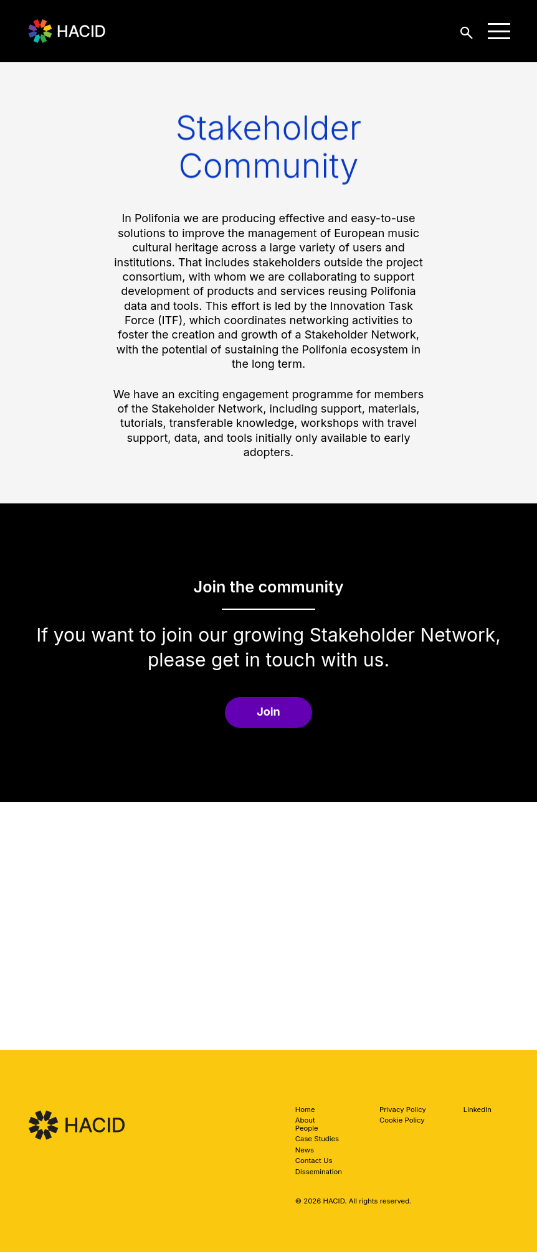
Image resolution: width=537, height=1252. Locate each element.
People (306, 1128)
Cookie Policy (402, 1120)
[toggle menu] (499, 31)
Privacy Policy (402, 1109)
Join (268, 711)
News (304, 1150)
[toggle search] (466, 31)
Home (305, 1109)
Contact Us (314, 1160)
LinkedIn (477, 1109)
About (305, 1120)
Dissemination (318, 1171)
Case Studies (317, 1138)
